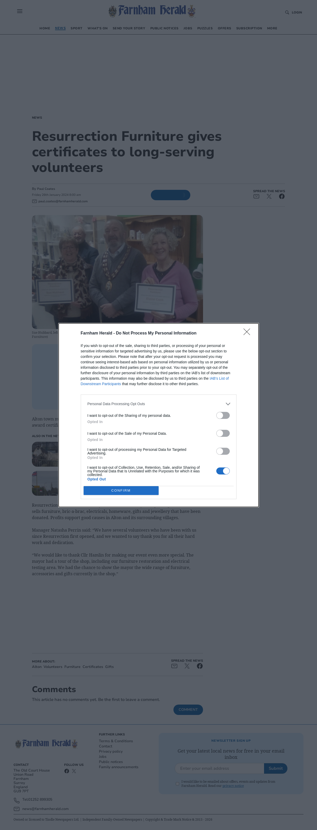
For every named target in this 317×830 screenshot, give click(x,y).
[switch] (223, 415)
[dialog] (159, 415)
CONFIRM (121, 490)
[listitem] (158, 404)
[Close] (248, 333)
